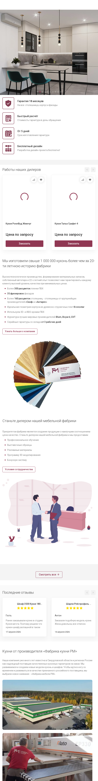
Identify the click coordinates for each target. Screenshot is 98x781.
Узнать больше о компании (20, 331)
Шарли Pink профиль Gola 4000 (79, 603)
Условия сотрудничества (19, 469)
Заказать (24, 243)
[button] (37, 91)
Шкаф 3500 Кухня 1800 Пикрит (30, 603)
